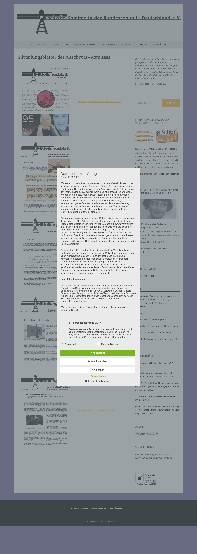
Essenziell (68, 343)
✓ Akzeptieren (98, 353)
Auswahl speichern (97, 361)
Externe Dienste (107, 343)
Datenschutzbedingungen (98, 381)
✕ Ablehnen (97, 370)
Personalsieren (98, 376)
